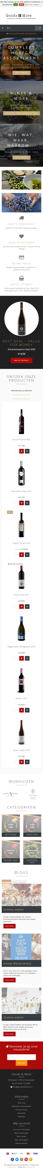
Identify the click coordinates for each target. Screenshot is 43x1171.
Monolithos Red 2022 (21, 491)
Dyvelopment (30, 1167)
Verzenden (21, 1113)
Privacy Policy (21, 1110)
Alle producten (22, 1143)
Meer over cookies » (33, 5)
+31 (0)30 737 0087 (22, 1083)
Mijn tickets (21, 1136)
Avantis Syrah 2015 (21, 543)
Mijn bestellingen (21, 1133)
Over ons (21, 1103)
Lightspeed (12, 1167)
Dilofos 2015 (21, 698)
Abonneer (21, 1063)
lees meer (21, 157)
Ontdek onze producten (21, 113)
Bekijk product (21, 360)
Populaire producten (21, 399)
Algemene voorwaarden (21, 1106)
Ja (15, 5)
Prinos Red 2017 (21, 595)
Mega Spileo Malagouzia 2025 (21, 646)
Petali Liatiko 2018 (21, 750)
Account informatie (22, 1129)
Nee (21, 5)
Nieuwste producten (21, 395)
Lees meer (21, 73)
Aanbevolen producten (21, 391)
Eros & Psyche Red (21, 439)
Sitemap (21, 1117)
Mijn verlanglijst (21, 1140)
